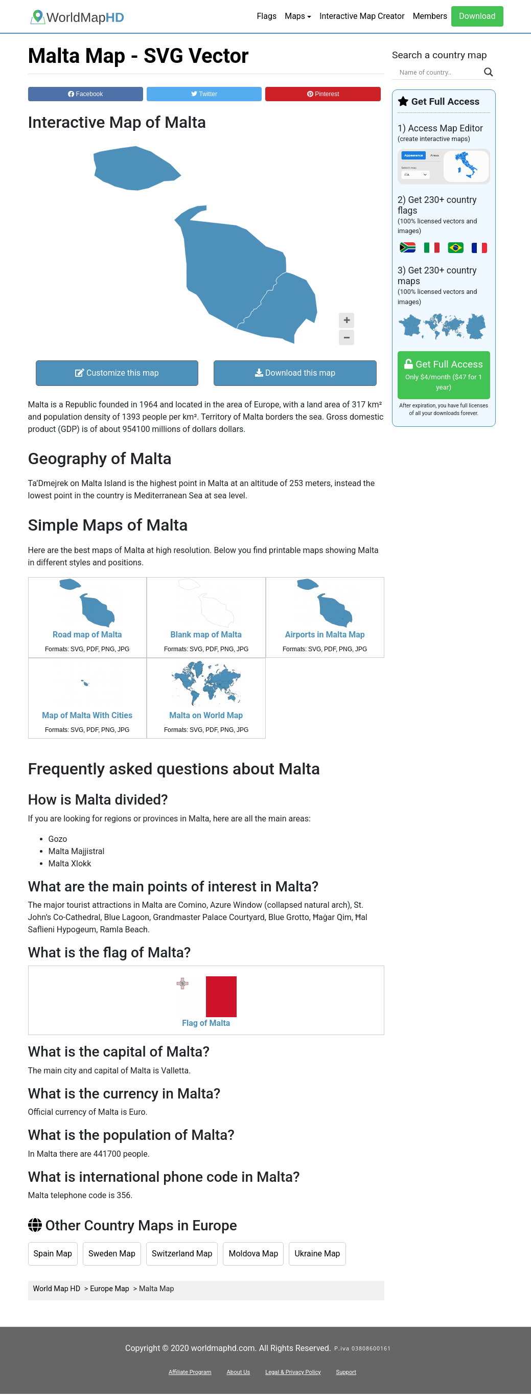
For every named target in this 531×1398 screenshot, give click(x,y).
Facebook (85, 94)
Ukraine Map (317, 1253)
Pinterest (323, 94)
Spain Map (53, 1253)
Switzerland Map (182, 1253)
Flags (266, 16)
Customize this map (117, 373)
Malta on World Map (206, 715)
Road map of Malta (87, 634)
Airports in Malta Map (325, 634)
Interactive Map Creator (361, 16)
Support (346, 1372)
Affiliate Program (190, 1372)
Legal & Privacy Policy (292, 1372)
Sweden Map (111, 1253)
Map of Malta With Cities (87, 715)
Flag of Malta (206, 1023)
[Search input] (439, 72)
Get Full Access (444, 375)
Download (477, 16)
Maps (295, 16)
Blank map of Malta (206, 634)
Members (430, 16)
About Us (238, 1372)
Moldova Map (253, 1253)
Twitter (204, 94)
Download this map (295, 373)
